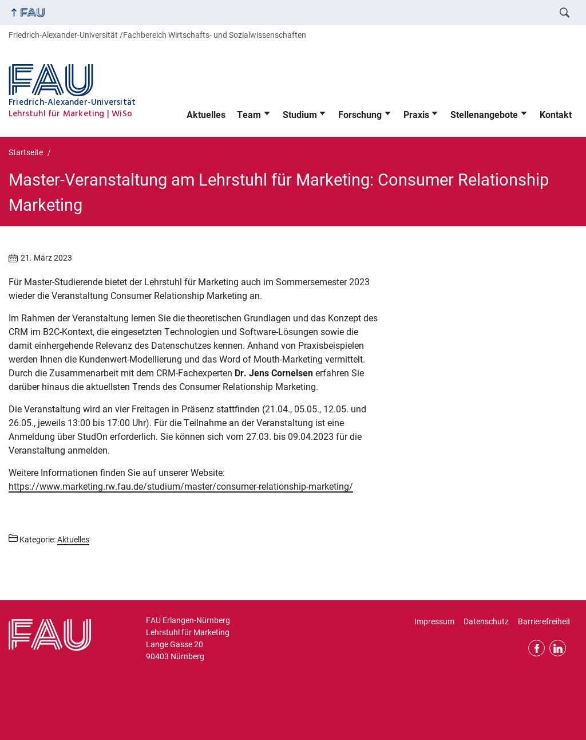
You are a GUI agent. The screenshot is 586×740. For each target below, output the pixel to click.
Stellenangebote (484, 114)
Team (249, 114)
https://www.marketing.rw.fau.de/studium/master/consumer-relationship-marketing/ (181, 486)
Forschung (360, 114)
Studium (300, 114)
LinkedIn (557, 648)
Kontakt (556, 114)
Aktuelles (206, 114)
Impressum (434, 621)
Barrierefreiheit (544, 621)
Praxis (416, 114)
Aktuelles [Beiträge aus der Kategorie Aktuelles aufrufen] (73, 539)
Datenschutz (486, 621)
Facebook (536, 648)
